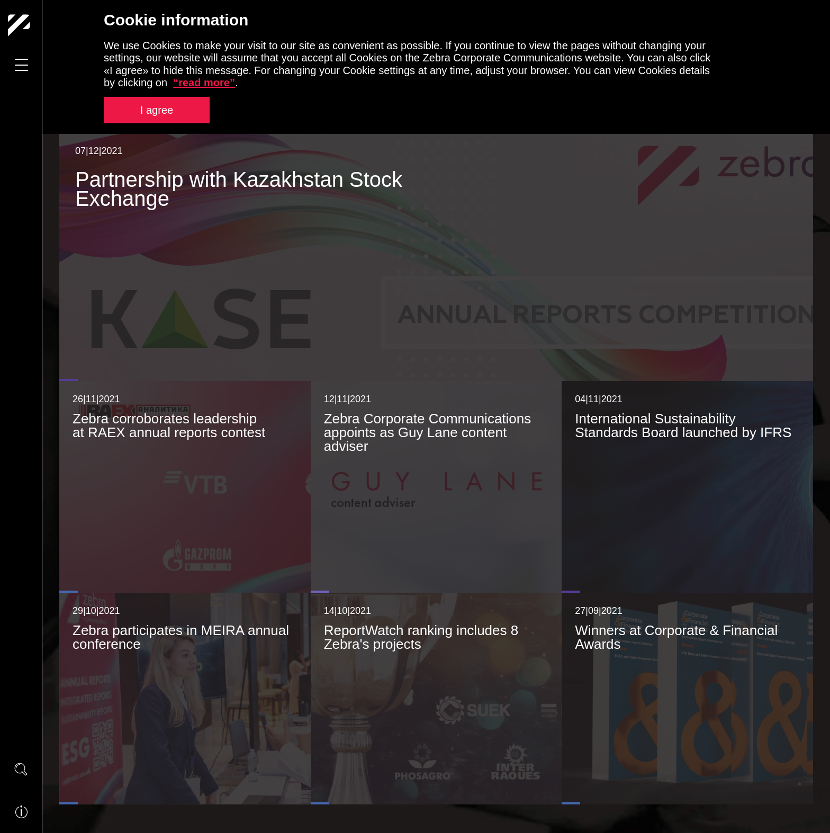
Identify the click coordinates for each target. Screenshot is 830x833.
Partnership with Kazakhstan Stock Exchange (238, 188)
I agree (156, 110)
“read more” (204, 82)
